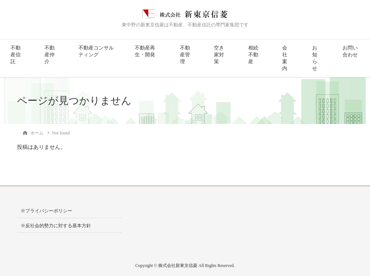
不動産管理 (185, 54)
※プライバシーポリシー (46, 211)
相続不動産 (253, 54)
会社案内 (284, 58)
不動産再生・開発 (145, 51)
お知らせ (314, 58)
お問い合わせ (350, 51)
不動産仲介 (49, 54)
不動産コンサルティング (96, 51)
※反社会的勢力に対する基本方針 (56, 225)
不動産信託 (15, 54)
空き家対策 (219, 54)
